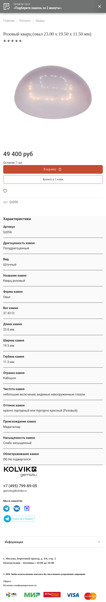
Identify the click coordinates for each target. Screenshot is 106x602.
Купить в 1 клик (53, 179)
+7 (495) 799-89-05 (20, 486)
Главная (9, 20)
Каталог (25, 20)
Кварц (40, 20)
